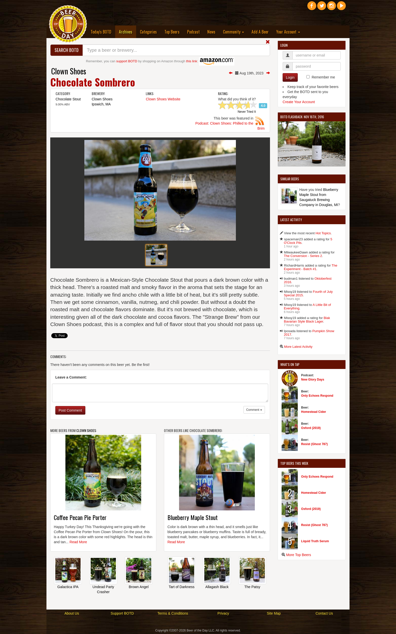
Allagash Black (217, 587)
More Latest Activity (298, 347)
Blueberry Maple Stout (192, 517)
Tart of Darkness (181, 587)
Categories (148, 32)
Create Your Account (299, 102)
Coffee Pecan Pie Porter (80, 517)
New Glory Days (312, 379)
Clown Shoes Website (163, 99)
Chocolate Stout (68, 99)
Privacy (223, 613)
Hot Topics (323, 233)
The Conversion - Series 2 (303, 256)
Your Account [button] (288, 32)
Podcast (193, 32)
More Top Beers (298, 555)
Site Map (274, 613)
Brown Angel (139, 587)
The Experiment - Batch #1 (310, 267)
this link (191, 61)
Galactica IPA (68, 587)
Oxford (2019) (310, 428)
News (211, 32)
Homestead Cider (313, 412)
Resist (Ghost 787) (314, 444)
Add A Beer (260, 32)
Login (290, 77)
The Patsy (252, 587)
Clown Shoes (68, 71)
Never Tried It (247, 112)
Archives (127, 31)
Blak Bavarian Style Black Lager (307, 319)
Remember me (323, 77)
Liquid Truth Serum (315, 541)
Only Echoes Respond (317, 395)
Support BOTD (122, 613)
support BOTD (126, 61)
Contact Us (324, 613)
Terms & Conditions (172, 613)
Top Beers (172, 32)
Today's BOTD (101, 32)
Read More (78, 542)
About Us (71, 613)
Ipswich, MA (101, 104)
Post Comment (70, 410)
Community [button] (233, 32)
